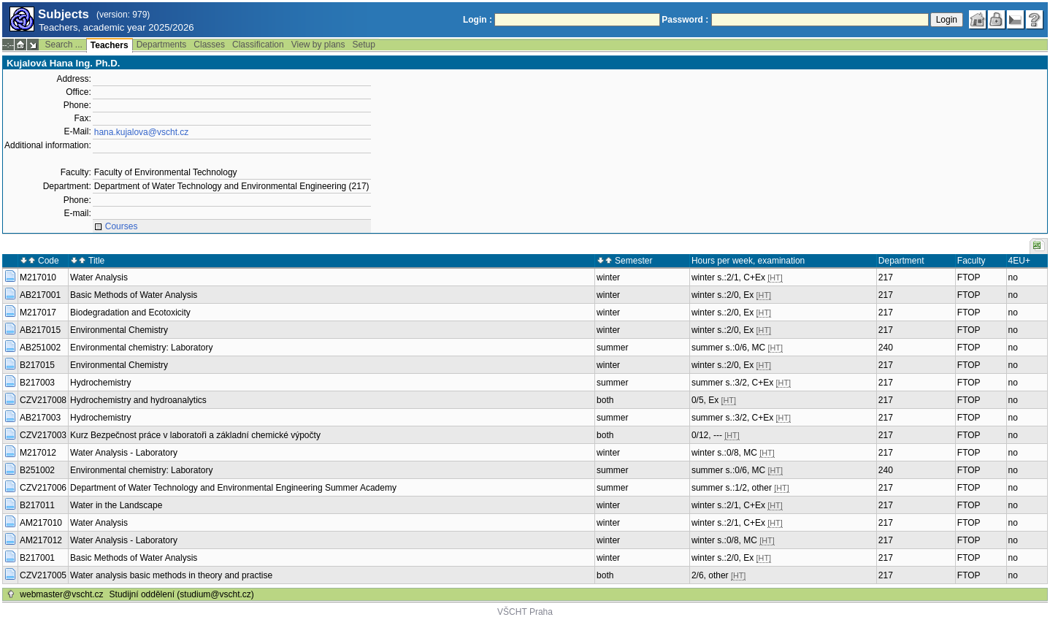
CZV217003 (43, 435)
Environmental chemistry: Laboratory (141, 347)
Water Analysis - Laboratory (123, 453)
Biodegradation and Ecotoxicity (130, 312)
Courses (121, 226)
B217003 (37, 383)
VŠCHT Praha (525, 612)
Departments (162, 44)
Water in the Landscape (116, 505)
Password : (685, 20)
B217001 (37, 558)
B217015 (37, 365)
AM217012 (41, 540)
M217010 (38, 277)
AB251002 (40, 347)
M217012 (38, 453)
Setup (364, 44)
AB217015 (40, 330)
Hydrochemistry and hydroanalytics (138, 400)
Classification (258, 44)
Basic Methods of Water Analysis (133, 295)
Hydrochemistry (100, 383)
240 (885, 347)
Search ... (63, 44)
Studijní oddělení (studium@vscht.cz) (182, 594)
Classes (209, 44)
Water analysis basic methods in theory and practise (171, 575)
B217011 (37, 505)
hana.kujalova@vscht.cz (141, 132)
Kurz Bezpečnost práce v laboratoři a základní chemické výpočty (195, 435)
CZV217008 (43, 400)
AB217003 (40, 418)
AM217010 (41, 523)
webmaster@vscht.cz (61, 594)
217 (885, 277)
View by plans (318, 44)
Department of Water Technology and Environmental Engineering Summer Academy (233, 488)
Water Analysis (99, 277)
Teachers (110, 45)
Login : (477, 20)
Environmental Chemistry (119, 330)
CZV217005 (43, 575)
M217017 (38, 312)
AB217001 (40, 295)
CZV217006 (43, 488)
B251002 (37, 470)
